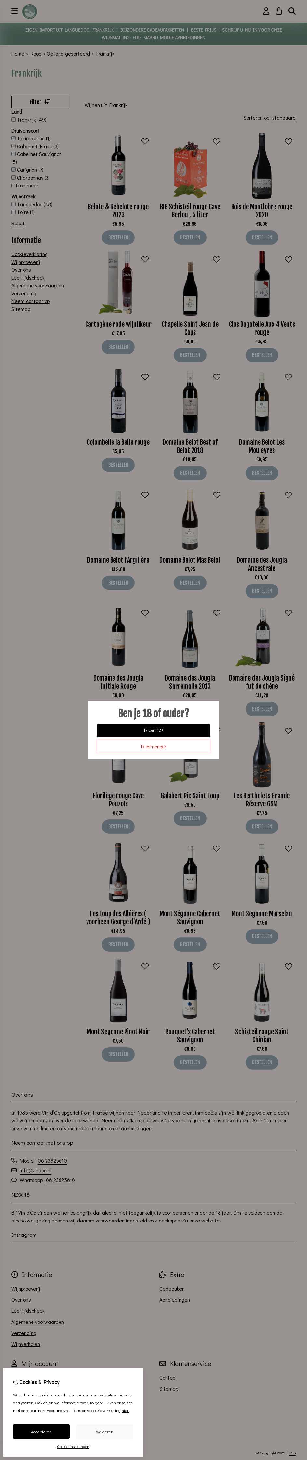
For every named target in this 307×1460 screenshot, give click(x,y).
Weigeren (104, 1431)
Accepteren (41, 1431)
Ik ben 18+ (154, 730)
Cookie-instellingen (73, 1446)
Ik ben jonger (153, 747)
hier (125, 1410)
